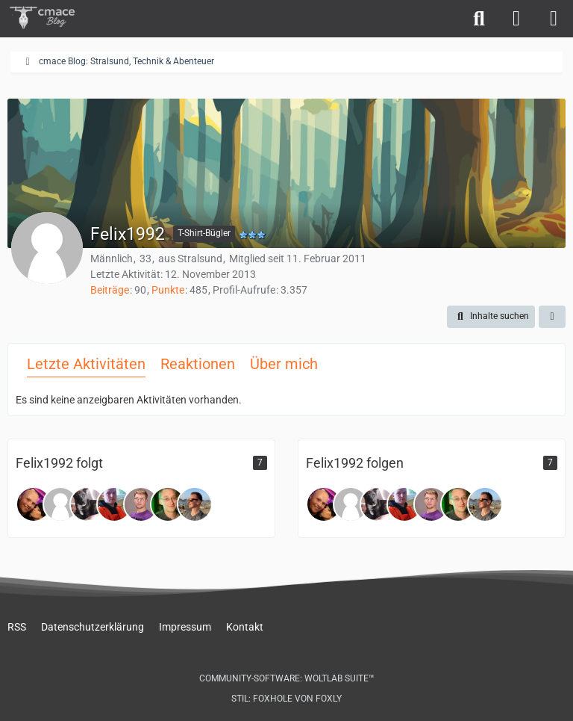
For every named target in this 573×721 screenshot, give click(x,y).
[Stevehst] (114, 504)
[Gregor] (168, 504)
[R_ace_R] (195, 504)
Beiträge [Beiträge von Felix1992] (109, 290)
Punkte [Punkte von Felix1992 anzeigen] (167, 290)
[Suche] (479, 19)
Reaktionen (197, 364)
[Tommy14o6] (33, 504)
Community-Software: (287, 678)
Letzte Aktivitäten (86, 364)
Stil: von (286, 698)
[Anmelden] (516, 18)
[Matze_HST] (60, 504)
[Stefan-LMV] (141, 504)
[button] (491, 317)
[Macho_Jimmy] (87, 504)
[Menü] (554, 19)
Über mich (284, 364)
